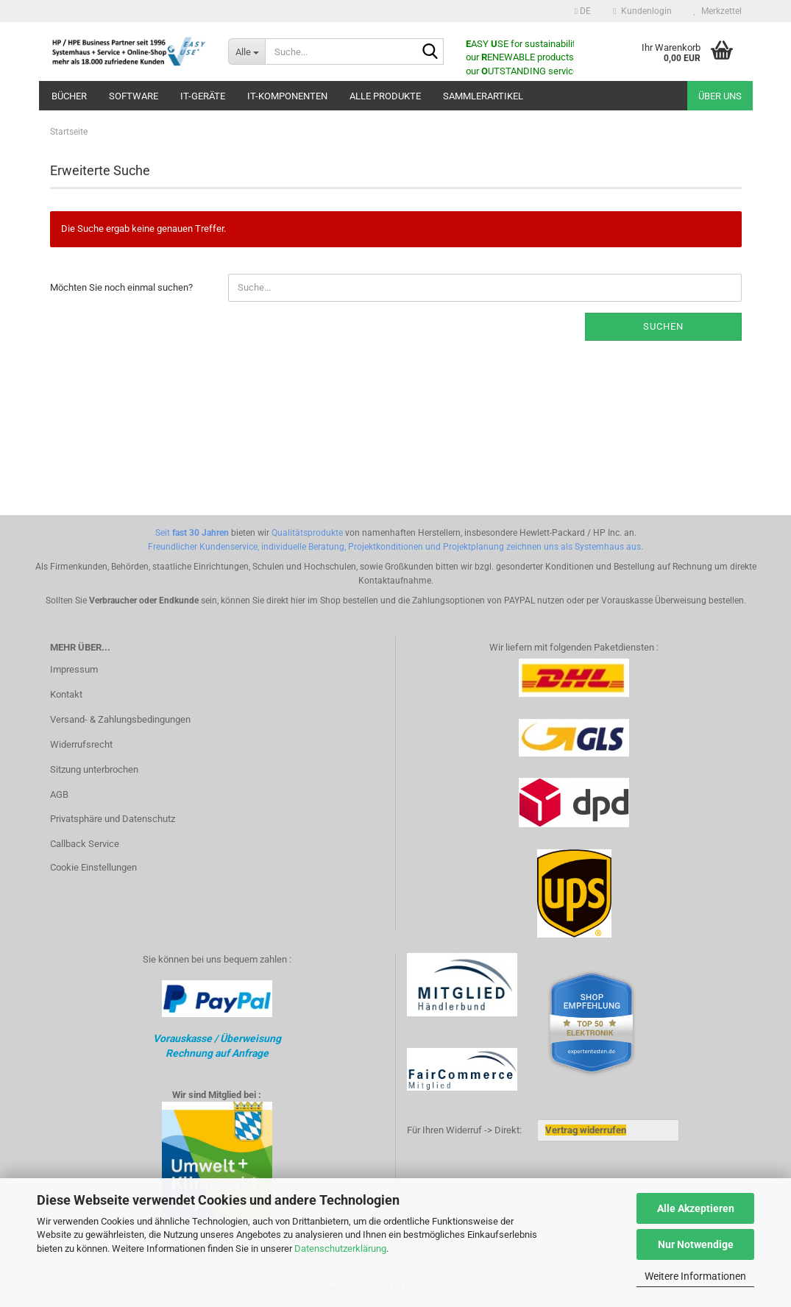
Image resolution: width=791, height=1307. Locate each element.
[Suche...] (246, 51)
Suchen (663, 326)
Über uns (720, 96)
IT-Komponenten (287, 96)
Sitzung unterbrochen (94, 769)
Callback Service (84, 843)
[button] (583, 11)
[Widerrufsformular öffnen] (585, 1130)
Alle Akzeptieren (695, 1208)
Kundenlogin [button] (642, 11)
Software (133, 96)
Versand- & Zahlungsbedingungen (120, 719)
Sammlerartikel (483, 96)
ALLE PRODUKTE (385, 96)
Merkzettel (718, 11)
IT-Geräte (202, 96)
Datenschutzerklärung (340, 1248)
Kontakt (66, 694)
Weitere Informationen (695, 1276)
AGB (59, 794)
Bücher (69, 96)
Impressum (74, 669)
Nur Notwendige (696, 1244)
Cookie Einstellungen (93, 867)
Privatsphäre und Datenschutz (112, 818)
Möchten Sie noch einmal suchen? (121, 287)
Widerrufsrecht (81, 744)
